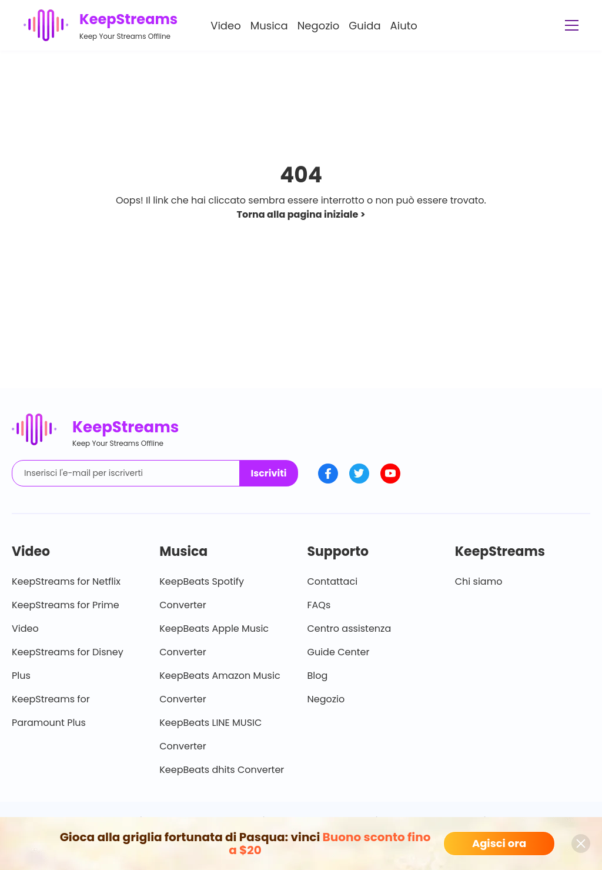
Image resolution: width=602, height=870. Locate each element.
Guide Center (338, 652)
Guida (364, 25)
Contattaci (332, 581)
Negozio (318, 25)
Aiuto (403, 25)
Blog (317, 675)
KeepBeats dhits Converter (221, 769)
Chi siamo (479, 581)
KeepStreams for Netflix (66, 581)
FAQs (319, 605)
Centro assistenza (349, 628)
